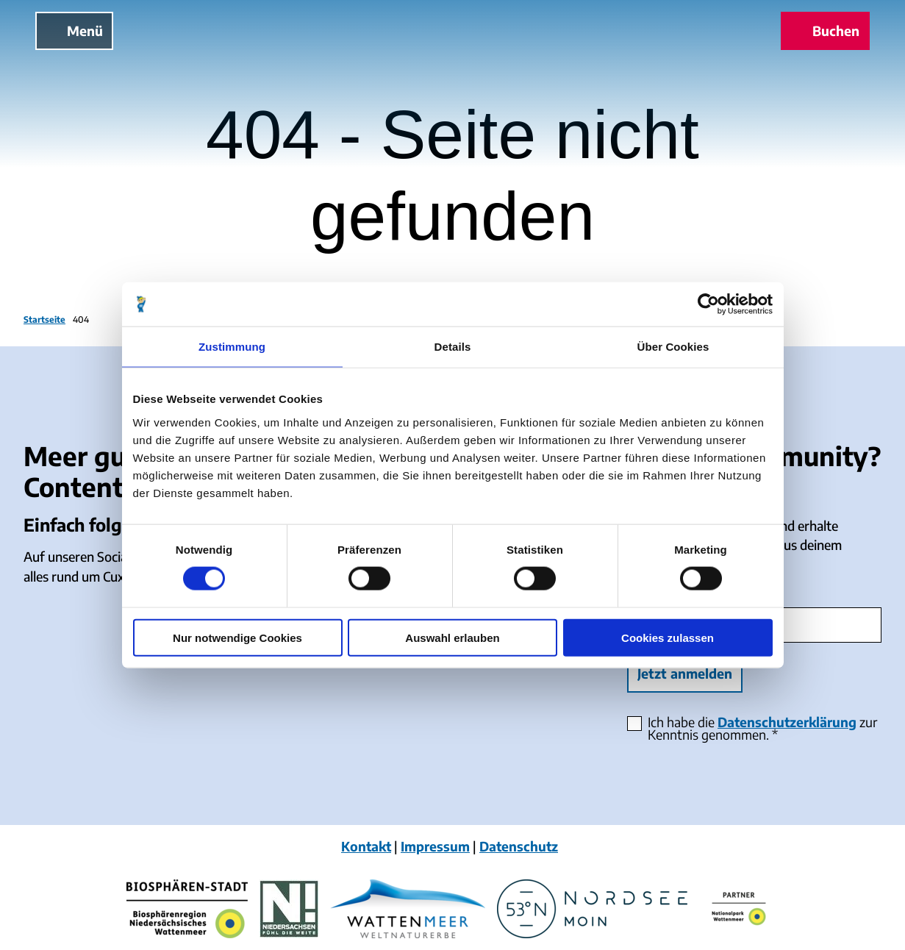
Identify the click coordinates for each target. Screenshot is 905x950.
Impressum (435, 846)
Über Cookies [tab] (673, 346)
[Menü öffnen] (74, 31)
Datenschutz (518, 846)
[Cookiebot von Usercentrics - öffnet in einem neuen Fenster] (708, 304)
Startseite (44, 319)
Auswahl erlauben (452, 637)
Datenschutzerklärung (787, 722)
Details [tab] (452, 346)
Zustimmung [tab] (231, 346)
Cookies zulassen (667, 637)
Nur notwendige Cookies (237, 637)
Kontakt (366, 846)
